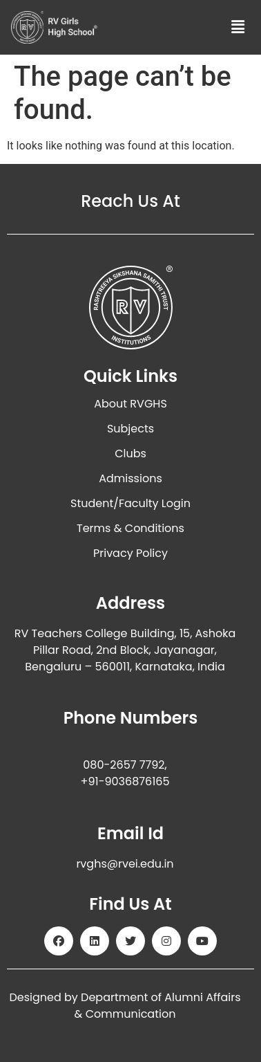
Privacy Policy (130, 553)
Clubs (130, 453)
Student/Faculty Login (130, 503)
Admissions (130, 478)
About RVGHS (130, 404)
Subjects (130, 429)
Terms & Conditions (130, 528)
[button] (238, 27)
